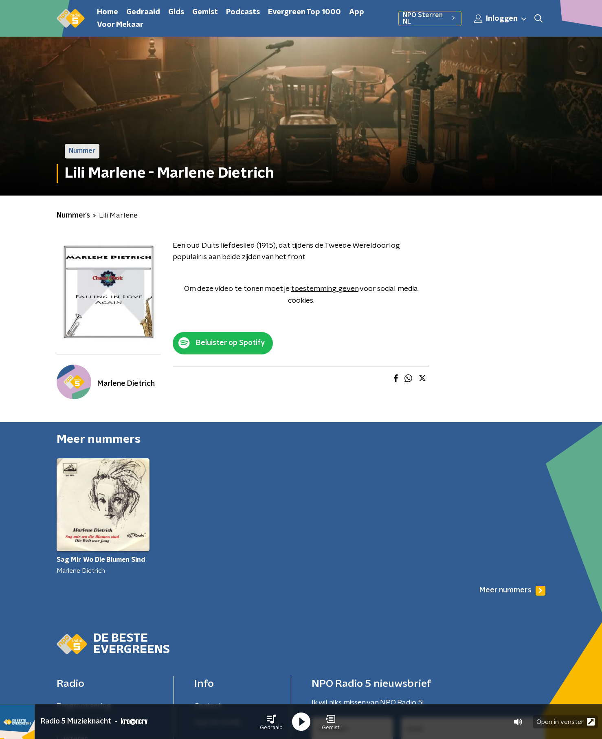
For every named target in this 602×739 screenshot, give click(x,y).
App (356, 12)
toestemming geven (324, 289)
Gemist (205, 12)
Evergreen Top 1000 (304, 12)
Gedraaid (143, 12)
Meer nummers (512, 591)
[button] (271, 722)
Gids (176, 12)
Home (107, 12)
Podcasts (243, 12)
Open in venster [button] (565, 722)
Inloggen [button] (500, 18)
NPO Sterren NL (430, 18)
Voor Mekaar (120, 25)
